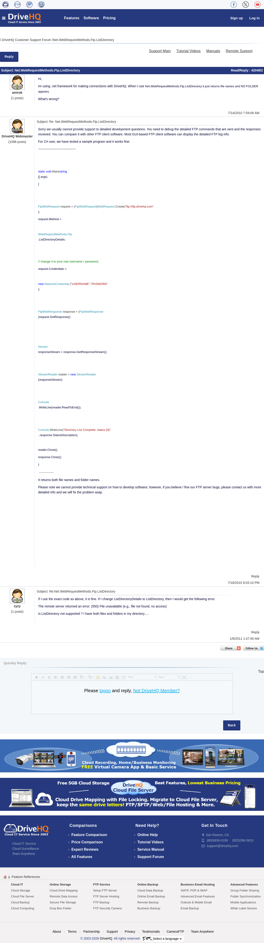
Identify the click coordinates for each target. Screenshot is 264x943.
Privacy (130, 931)
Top (261, 671)
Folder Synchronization (245, 896)
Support (112, 931)
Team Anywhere (23, 854)
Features (71, 18)
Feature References (26, 877)
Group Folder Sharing (244, 890)
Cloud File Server (22, 896)
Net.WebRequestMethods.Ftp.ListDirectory (83, 40)
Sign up (236, 18)
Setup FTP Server (105, 890)
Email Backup (190, 908)
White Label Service (243, 908)
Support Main (160, 51)
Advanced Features (244, 884)
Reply (9, 56)
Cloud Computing (22, 908)
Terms (72, 931)
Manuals (213, 51)
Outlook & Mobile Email (196, 902)
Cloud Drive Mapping (63, 890)
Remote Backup (148, 902)
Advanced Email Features (198, 896)
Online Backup (147, 884)
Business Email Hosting (198, 884)
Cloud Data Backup (150, 890)
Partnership (91, 931)
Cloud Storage (20, 890)
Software (91, 18)
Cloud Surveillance (25, 848)
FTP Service (101, 884)
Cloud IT (17, 884)
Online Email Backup (151, 896)
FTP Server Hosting (106, 896)
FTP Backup (101, 902)
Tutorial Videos (188, 51)
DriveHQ (106, 938)
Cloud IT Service (24, 843)
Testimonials (151, 931)
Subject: (8, 70)
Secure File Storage (63, 902)
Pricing (109, 18)
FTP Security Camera (107, 908)
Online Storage (60, 884)
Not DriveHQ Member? (156, 690)
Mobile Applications (243, 902)
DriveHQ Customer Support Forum (27, 40)
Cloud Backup (20, 902)
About (57, 931)
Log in (254, 18)
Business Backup (148, 908)
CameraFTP (175, 931)
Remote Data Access (63, 896)
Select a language (162, 939)
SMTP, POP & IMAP (194, 890)
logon (105, 690)
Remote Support (239, 51)
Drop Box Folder (60, 908)
